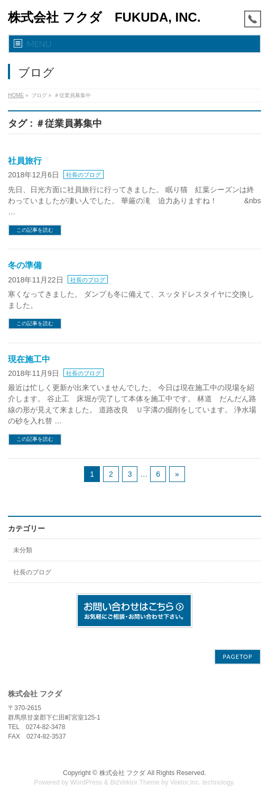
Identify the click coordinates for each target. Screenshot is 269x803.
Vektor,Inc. (185, 782)
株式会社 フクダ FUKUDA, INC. (104, 17)
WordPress (86, 782)
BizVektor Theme (135, 782)
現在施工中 (29, 359)
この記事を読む (34, 230)
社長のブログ (83, 175)
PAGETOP (237, 656)
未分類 (22, 550)
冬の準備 (25, 265)
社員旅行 (25, 160)
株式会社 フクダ (122, 773)
